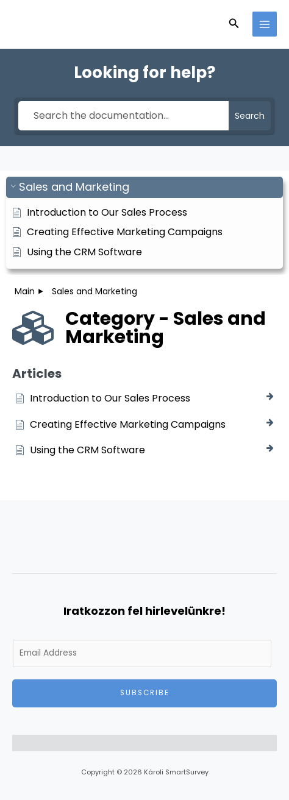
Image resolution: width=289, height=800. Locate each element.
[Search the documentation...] (123, 115)
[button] (234, 24)
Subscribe (144, 693)
